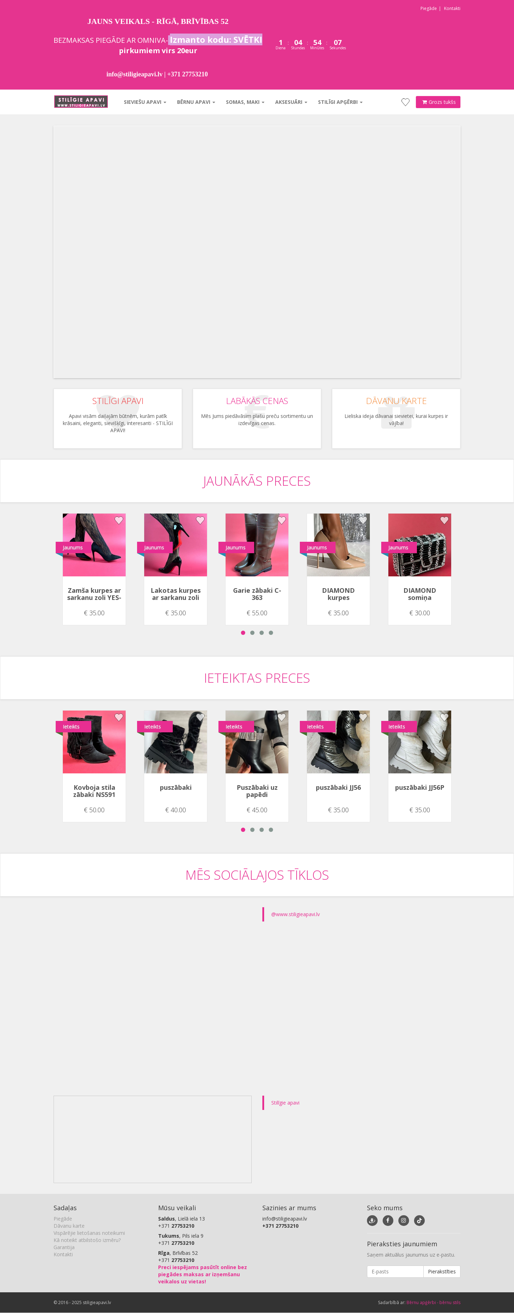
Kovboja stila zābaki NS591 (94, 791)
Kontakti (452, 8)
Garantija (64, 1247)
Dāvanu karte (69, 1225)
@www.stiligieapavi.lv (295, 914)
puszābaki (176, 787)
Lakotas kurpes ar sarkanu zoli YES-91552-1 (176, 597)
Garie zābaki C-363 (257, 594)
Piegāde (428, 8)
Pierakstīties (442, 1271)
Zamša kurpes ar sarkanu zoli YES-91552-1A (94, 597)
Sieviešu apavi (144, 102)
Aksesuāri (290, 102)
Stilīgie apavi (285, 1102)
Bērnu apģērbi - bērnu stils (433, 1302)
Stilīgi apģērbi (339, 102)
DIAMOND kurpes (338, 594)
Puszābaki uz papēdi (257, 791)
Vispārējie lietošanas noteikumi (89, 1232)
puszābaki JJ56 (338, 787)
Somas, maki (244, 102)
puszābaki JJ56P (419, 787)
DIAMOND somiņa (419, 594)
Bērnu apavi (195, 102)
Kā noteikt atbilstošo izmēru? (87, 1240)
